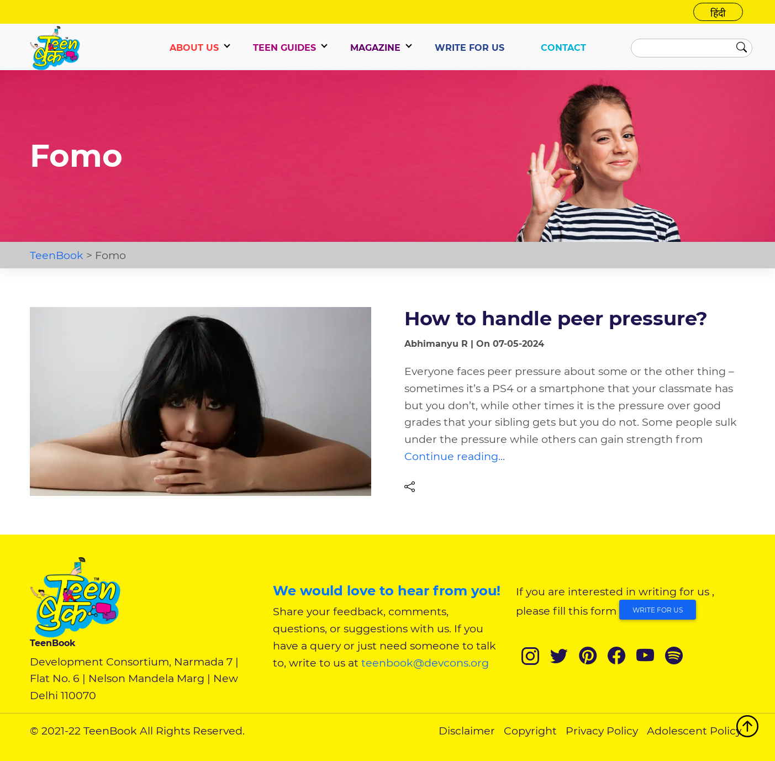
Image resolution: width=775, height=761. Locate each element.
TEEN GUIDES (284, 48)
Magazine (375, 48)
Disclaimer (467, 730)
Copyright (530, 730)
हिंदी (718, 13)
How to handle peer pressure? (556, 318)
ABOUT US (194, 48)
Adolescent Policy (694, 730)
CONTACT (563, 48)
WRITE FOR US (469, 48)
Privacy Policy (602, 730)
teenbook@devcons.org (425, 662)
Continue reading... (454, 456)
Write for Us (657, 610)
